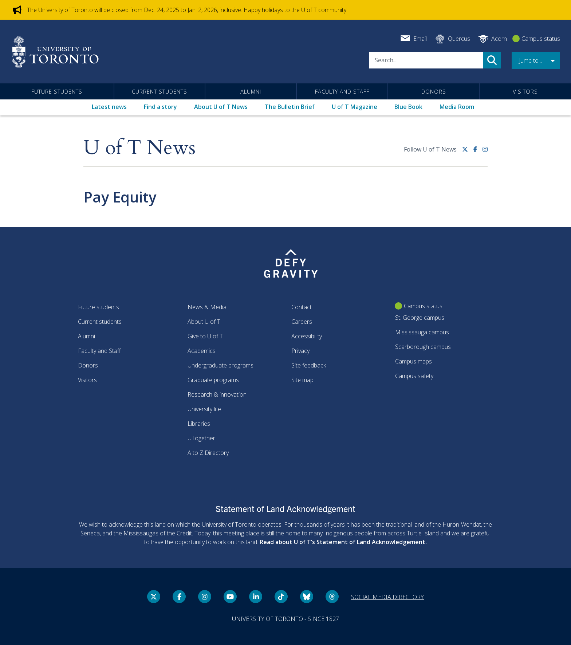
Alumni (250, 91)
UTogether (201, 438)
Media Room (457, 107)
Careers (301, 322)
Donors (433, 91)
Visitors (525, 91)
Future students (56, 91)
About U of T (204, 322)
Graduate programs (213, 380)
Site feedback (308, 365)
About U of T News (221, 107)
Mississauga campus (422, 332)
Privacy (300, 351)
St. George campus (419, 318)
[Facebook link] (478, 152)
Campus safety (414, 376)
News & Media (207, 307)
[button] (536, 60)
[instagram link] (485, 152)
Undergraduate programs (220, 365)
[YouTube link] (230, 596)
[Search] (426, 60)
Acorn (499, 39)
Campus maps (413, 361)
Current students (159, 91)
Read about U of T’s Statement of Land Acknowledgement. (343, 542)
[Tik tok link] (281, 596)
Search (492, 60)
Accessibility (306, 336)
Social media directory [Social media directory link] (387, 597)
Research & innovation (217, 394)
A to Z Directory (208, 453)
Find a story (160, 107)
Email (420, 39)
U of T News (139, 148)
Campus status (540, 39)
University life (204, 409)
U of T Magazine (354, 107)
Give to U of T (205, 336)
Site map (302, 380)
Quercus (459, 39)
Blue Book (408, 107)
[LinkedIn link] (255, 596)
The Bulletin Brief (290, 107)
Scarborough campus (423, 347)
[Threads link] (332, 596)
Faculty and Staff (342, 91)
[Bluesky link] (306, 596)
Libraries (199, 424)
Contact (301, 307)
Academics (202, 351)
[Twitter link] (467, 152)
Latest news (109, 107)
